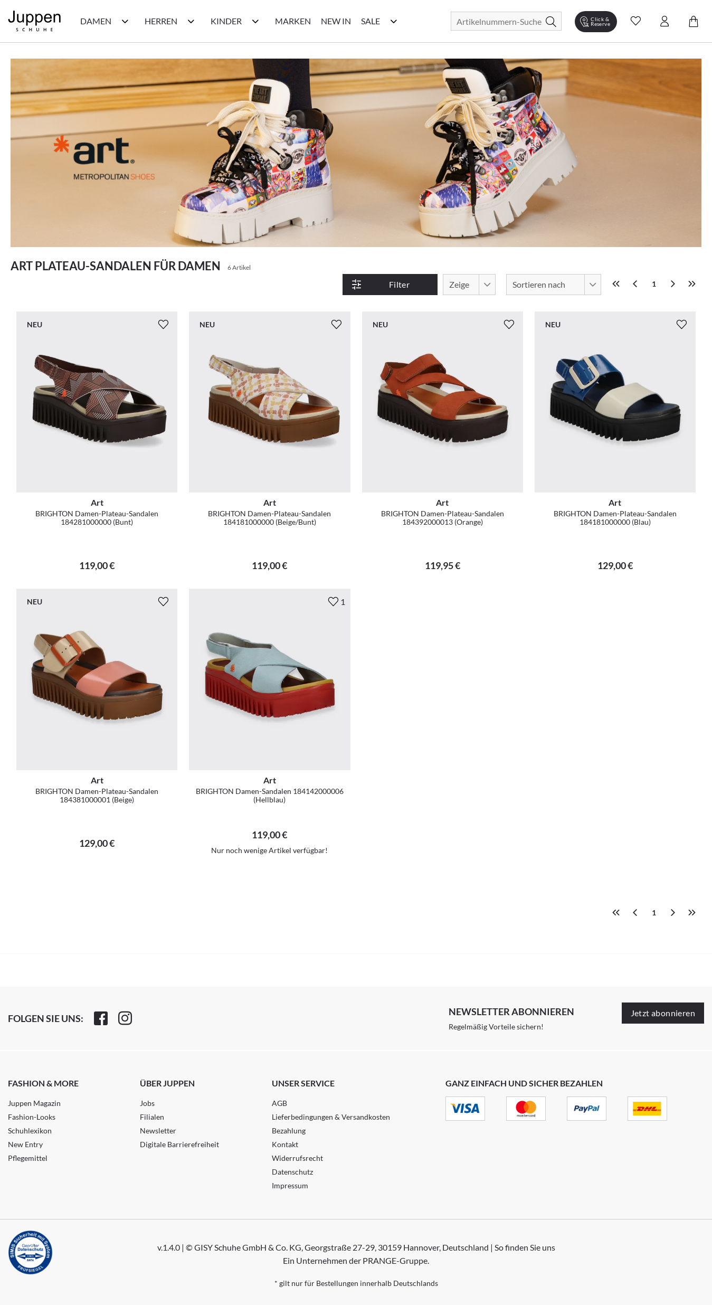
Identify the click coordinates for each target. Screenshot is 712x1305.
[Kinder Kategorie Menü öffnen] (255, 21)
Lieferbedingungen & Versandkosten (331, 1116)
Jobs (147, 1103)
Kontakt (285, 1144)
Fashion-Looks (31, 1116)
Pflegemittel (28, 1157)
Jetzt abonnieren (663, 1013)
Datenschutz (292, 1171)
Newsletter (158, 1130)
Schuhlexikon (30, 1130)
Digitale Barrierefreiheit (179, 1144)
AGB (279, 1103)
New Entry (25, 1144)
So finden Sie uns (525, 1247)
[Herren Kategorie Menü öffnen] (191, 21)
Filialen (152, 1116)
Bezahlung (289, 1130)
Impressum (290, 1185)
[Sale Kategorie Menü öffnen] (393, 21)
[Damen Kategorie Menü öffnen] (125, 21)
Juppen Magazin (34, 1103)
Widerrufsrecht (297, 1157)
